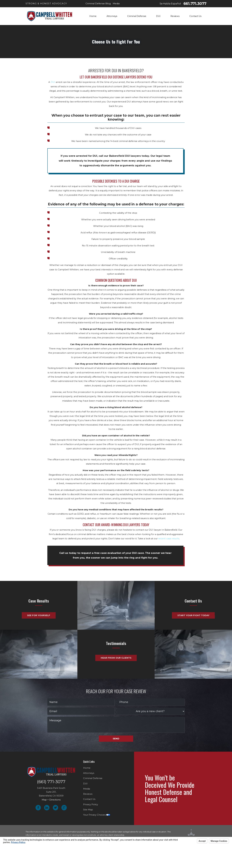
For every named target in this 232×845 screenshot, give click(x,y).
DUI (53, 82)
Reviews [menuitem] (174, 16)
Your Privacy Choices (96, 814)
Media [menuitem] (116, 3)
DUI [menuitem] (158, 16)
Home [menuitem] (92, 16)
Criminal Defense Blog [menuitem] (98, 3)
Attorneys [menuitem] (112, 16)
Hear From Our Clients (116, 646)
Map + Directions (51, 799)
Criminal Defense (92, 778)
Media (86, 788)
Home (86, 768)
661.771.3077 (194, 3)
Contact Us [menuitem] (195, 16)
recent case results (168, 538)
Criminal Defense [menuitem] (136, 16)
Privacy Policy (90, 804)
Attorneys (88, 773)
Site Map (88, 809)
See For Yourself (38, 627)
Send (116, 738)
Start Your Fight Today (193, 627)
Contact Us (89, 799)
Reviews (87, 794)
